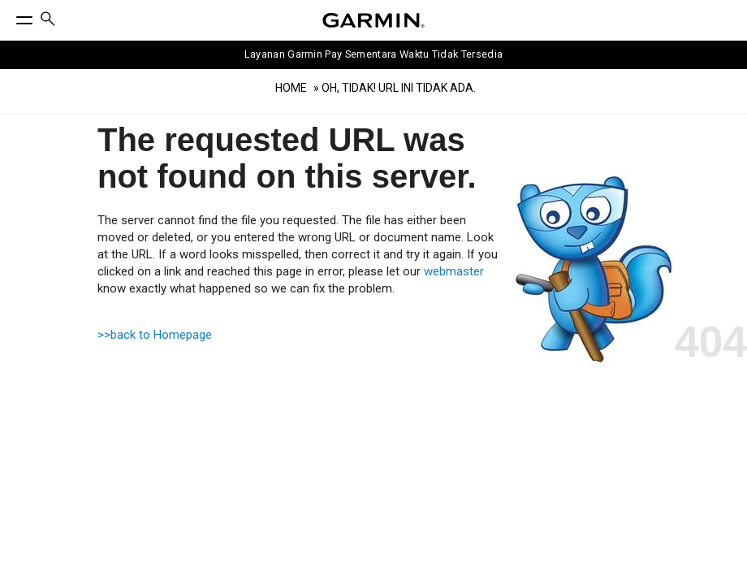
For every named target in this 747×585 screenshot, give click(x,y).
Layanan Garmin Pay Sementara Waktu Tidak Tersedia (373, 54)
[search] (48, 20)
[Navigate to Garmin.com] (373, 20)
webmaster (454, 271)
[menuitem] (48, 20)
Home (291, 87)
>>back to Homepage (154, 334)
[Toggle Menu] (9, 16)
